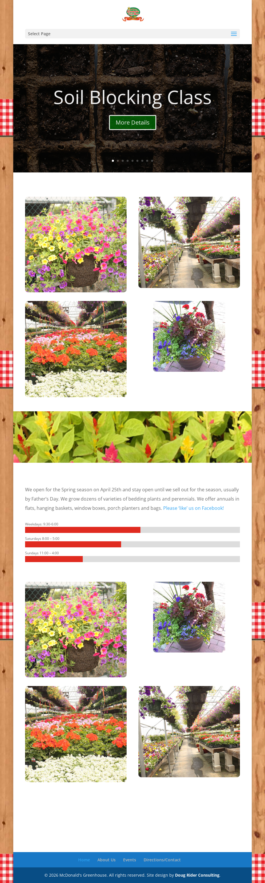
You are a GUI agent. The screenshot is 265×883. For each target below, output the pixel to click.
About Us (106, 859)
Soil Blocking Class (132, 104)
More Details (133, 130)
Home (84, 859)
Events (129, 859)
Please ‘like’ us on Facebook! (193, 508)
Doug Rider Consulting (197, 875)
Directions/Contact (162, 859)
